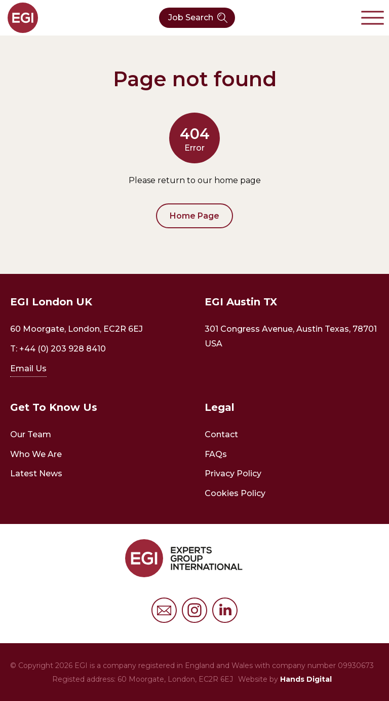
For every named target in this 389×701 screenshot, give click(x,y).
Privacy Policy (233, 473)
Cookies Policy (235, 493)
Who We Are (36, 454)
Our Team (30, 434)
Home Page (194, 216)
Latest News (36, 473)
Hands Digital (306, 679)
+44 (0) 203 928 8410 (62, 349)
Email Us (28, 368)
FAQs (216, 454)
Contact (221, 434)
